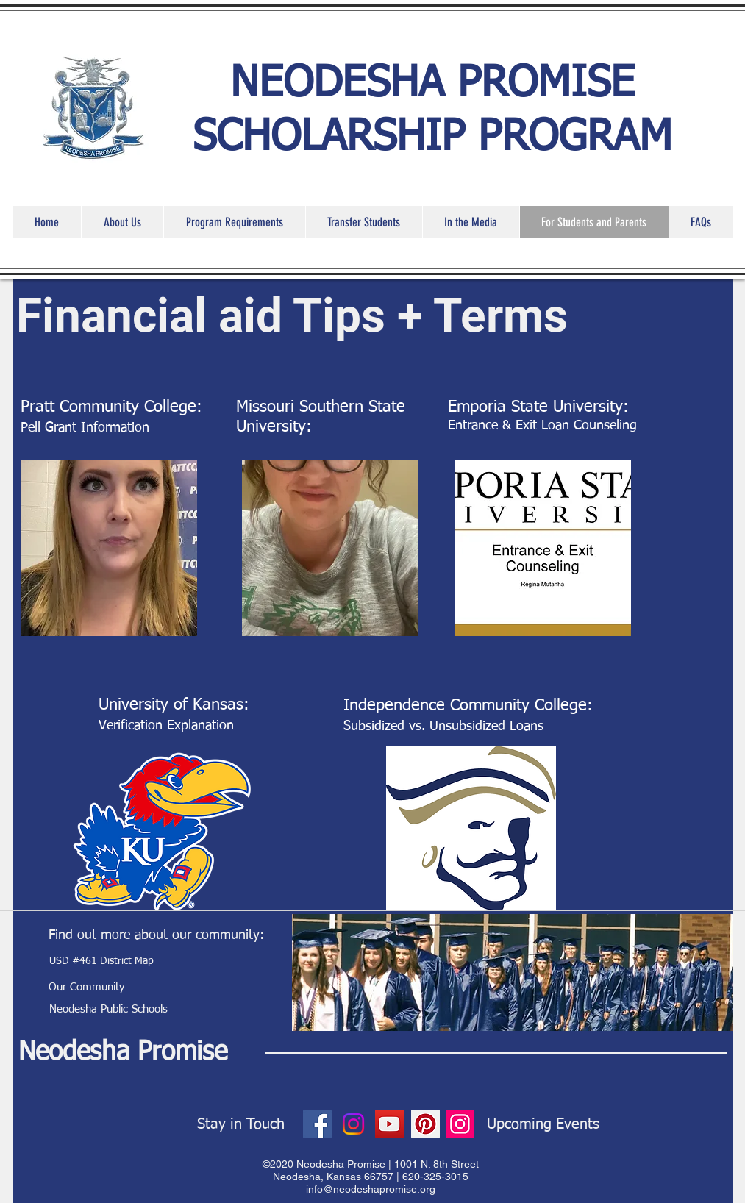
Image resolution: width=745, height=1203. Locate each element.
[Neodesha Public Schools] (108, 1009)
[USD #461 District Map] (102, 961)
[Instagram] (353, 1124)
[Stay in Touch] (241, 1124)
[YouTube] (389, 1124)
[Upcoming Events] (543, 1124)
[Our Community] (86, 987)
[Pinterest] (425, 1124)
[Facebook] (317, 1124)
